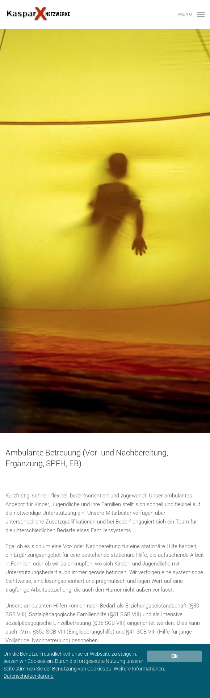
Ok (174, 656)
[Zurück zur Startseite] (38, 14)
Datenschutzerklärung (29, 676)
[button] (191, 14)
